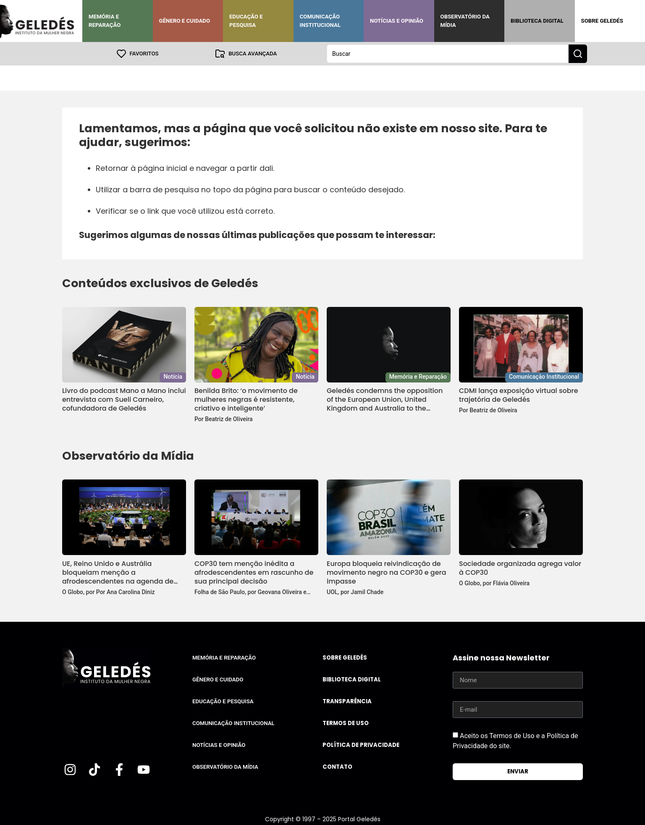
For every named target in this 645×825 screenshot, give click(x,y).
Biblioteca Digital (537, 21)
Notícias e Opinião (396, 21)
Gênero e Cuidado (184, 21)
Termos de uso (345, 723)
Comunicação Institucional (320, 20)
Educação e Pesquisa (246, 20)
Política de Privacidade (360, 745)
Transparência (347, 701)
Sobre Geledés (602, 21)
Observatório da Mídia (465, 20)
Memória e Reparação (105, 20)
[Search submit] (578, 54)
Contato (337, 767)
